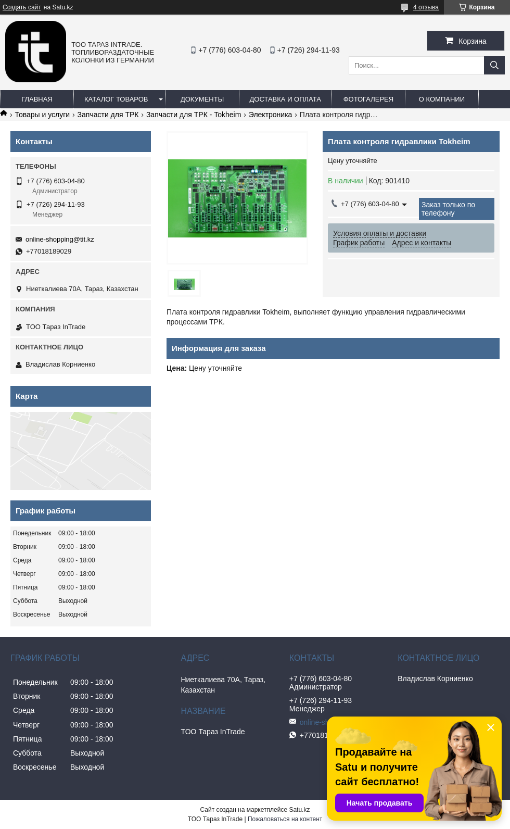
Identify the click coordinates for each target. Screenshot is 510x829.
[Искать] (494, 65)
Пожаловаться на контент (285, 819)
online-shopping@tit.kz (60, 239)
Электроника (270, 114)
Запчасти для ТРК (108, 114)
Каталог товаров (116, 99)
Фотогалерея (368, 99)
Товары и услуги (42, 114)
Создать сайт (22, 7)
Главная (37, 99)
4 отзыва (426, 7)
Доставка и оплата (285, 99)
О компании (442, 99)
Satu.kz (299, 809)
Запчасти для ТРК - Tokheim (193, 114)
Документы (202, 99)
